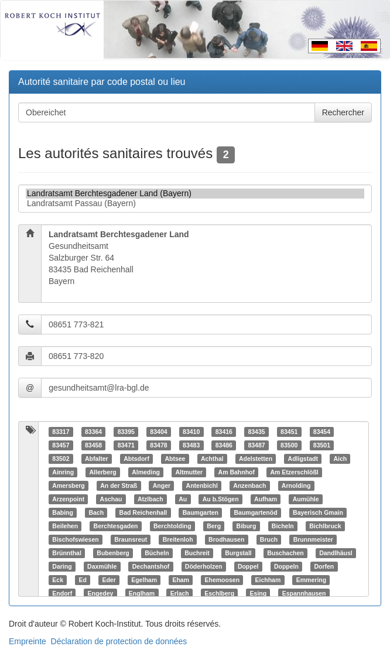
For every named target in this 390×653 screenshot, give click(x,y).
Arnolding (296, 485)
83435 (256, 431)
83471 (126, 445)
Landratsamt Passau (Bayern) (195, 203)
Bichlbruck (325, 525)
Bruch (269, 539)
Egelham (144, 579)
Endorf (62, 593)
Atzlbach (150, 498)
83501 (321, 445)
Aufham (265, 498)
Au (183, 498)
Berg (214, 525)
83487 (256, 445)
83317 (60, 431)
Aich (340, 458)
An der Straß (118, 485)
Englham (142, 593)
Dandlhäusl (336, 552)
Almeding (146, 472)
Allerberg (103, 472)
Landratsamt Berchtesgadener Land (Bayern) (195, 194)
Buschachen (285, 552)
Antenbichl (202, 485)
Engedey (101, 593)
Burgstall (238, 552)
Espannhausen (304, 593)
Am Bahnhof (236, 472)
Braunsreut (130, 539)
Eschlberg (219, 593)
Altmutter (189, 472)
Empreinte (27, 641)
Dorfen (324, 566)
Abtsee (175, 458)
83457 (60, 445)
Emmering (311, 579)
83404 (158, 431)
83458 (93, 445)
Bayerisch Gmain (318, 512)
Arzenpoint (68, 498)
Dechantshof (151, 566)
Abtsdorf (136, 458)
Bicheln (283, 525)
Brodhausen (226, 539)
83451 (288, 431)
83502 (60, 458)
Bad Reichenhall (143, 512)
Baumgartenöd (255, 512)
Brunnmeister (313, 539)
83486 (223, 445)
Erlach (179, 593)
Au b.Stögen (221, 498)
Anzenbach (249, 485)
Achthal (212, 458)
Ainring (63, 472)
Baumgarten (200, 512)
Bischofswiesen (75, 539)
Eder (108, 579)
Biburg (246, 525)
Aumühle (306, 498)
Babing (62, 512)
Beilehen (65, 525)
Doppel (248, 566)
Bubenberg (113, 552)
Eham (180, 579)
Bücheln (157, 552)
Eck (57, 579)
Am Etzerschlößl (295, 472)
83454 (321, 431)
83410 (191, 431)
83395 (126, 431)
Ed (82, 579)
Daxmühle (102, 566)
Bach (96, 512)
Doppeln (286, 566)
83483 (191, 445)
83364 (93, 431)
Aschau (111, 498)
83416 (223, 431)
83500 (288, 445)
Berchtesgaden (116, 525)
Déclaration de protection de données (119, 641)
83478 (158, 445)
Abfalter (96, 458)
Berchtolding (172, 525)
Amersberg (68, 485)
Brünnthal (66, 552)
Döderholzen (204, 566)
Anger (161, 485)
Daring (61, 566)
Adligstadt (303, 458)
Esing (258, 593)
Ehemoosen (222, 579)
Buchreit (197, 552)
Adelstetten (255, 458)
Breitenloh (178, 539)
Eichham (268, 579)
